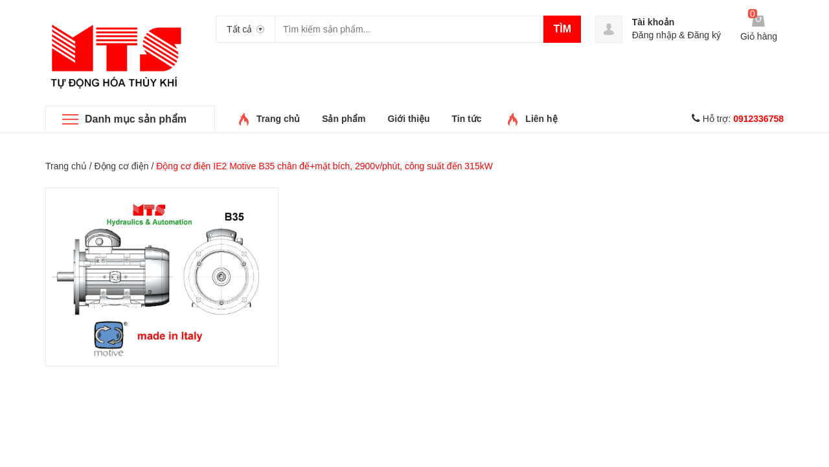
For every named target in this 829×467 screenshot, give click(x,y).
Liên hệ (541, 119)
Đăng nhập (654, 35)
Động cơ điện (121, 166)
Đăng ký (704, 35)
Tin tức (466, 119)
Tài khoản (653, 22)
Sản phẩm (343, 119)
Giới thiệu (408, 119)
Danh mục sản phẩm (136, 119)
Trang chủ (278, 119)
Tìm (562, 28)
